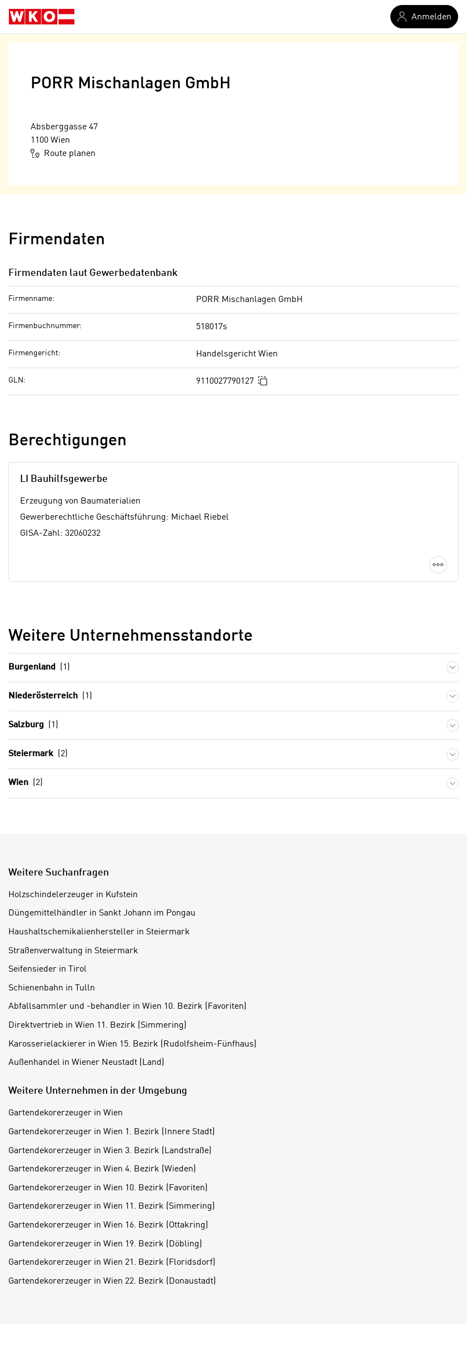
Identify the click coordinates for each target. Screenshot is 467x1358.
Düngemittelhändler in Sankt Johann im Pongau (101, 913)
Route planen (63, 153)
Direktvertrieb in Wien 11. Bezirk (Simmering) (97, 1025)
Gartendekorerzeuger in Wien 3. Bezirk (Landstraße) (110, 1150)
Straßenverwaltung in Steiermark (73, 951)
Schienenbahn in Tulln (51, 988)
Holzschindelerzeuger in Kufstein (73, 895)
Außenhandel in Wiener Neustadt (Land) (86, 1062)
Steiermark (38, 754)
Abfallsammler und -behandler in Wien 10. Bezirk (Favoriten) (127, 1006)
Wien (25, 783)
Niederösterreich (50, 696)
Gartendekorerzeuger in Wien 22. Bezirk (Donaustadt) (112, 1281)
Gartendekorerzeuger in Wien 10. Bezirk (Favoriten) (108, 1188)
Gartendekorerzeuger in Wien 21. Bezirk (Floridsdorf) (111, 1262)
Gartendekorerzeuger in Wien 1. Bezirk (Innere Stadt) (111, 1132)
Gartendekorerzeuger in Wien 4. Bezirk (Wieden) (102, 1169)
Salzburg (33, 725)
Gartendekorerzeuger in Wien (65, 1113)
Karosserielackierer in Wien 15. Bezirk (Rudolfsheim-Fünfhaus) (132, 1044)
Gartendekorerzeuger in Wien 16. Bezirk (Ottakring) (108, 1225)
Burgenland (39, 667)
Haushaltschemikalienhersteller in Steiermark (99, 932)
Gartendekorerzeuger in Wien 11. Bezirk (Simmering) (111, 1206)
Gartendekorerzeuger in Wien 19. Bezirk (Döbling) (105, 1244)
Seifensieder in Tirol (47, 969)
